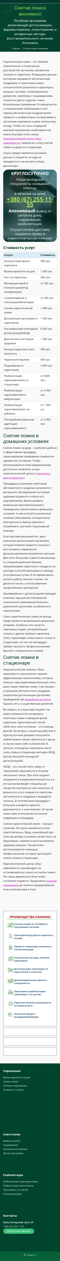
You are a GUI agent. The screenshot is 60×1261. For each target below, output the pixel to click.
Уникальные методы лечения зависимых (31, 959)
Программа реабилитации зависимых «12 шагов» (30, 993)
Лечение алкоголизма (15, 1149)
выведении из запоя (38, 699)
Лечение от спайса (13, 1089)
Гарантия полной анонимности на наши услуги (32, 1004)
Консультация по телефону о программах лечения (31, 925)
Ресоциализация (12, 1193)
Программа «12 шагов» (15, 1189)
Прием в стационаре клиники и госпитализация (33, 948)
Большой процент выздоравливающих (26, 1015)
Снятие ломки (10, 1081)
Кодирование (10, 1144)
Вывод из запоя (11, 1140)
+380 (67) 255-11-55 (30, 201)
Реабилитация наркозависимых (20, 1181)
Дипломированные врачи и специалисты (30, 982)
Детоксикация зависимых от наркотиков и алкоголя (31, 970)
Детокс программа (13, 1153)
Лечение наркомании (15, 1085)
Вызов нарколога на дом (16, 1077)
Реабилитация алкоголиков (18, 1185)
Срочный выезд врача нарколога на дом (33, 937)
